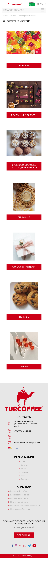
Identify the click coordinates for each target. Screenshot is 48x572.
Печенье (24, 317)
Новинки (24, 472)
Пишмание (24, 217)
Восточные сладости (24, 115)
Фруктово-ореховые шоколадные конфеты (24, 166)
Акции (23, 468)
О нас (23, 461)
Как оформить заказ (19, 495)
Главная (5, 16)
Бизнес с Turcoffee (19, 491)
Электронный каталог (20, 509)
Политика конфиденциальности (25, 505)
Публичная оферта (19, 502)
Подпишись (24, 535)
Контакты (25, 479)
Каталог (13, 16)
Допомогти (32, 4)
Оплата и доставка (19, 498)
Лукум (24, 366)
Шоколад (24, 65)
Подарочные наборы (24, 267)
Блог (23, 475)
